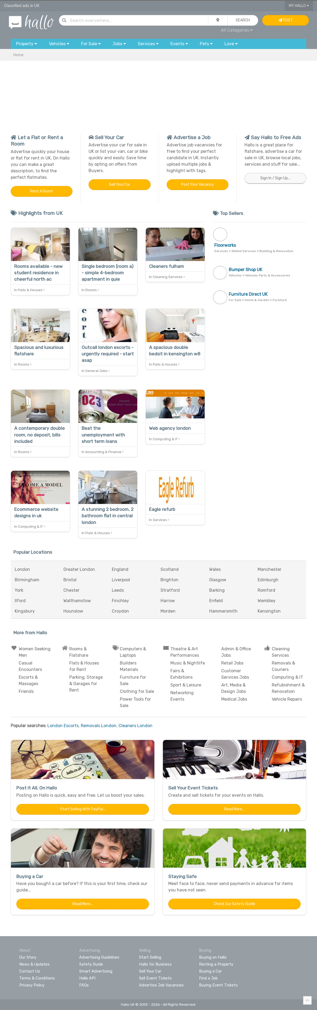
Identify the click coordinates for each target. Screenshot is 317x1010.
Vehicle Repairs (287, 699)
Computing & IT (287, 677)
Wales (215, 569)
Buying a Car (210, 971)
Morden (168, 611)
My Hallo (299, 5)
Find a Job (208, 978)
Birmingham (27, 579)
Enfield (216, 600)
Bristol (70, 579)
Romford (266, 590)
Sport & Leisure (185, 685)
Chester (71, 590)
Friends (26, 691)
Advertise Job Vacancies (161, 985)
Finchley (120, 600)
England (120, 569)
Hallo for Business (155, 964)
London (22, 569)
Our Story (27, 957)
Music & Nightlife (187, 663)
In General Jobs (96, 371)
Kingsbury (25, 611)
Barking (217, 590)
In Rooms (90, 290)
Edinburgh (268, 579)
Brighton (169, 579)
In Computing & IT (164, 439)
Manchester (269, 569)
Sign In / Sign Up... (275, 178)
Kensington (269, 611)
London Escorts (63, 725)
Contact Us (29, 971)
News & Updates (34, 964)
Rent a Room (41, 191)
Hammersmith (223, 611)
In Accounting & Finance (103, 452)
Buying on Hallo (213, 957)
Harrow (168, 600)
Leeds (118, 590)
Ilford (20, 600)
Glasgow (217, 579)
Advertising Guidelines (99, 957)
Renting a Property (216, 964)
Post (285, 20)
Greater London (79, 569)
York (19, 590)
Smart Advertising (95, 971)
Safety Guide (91, 964)
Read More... (234, 809)
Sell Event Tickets (155, 978)
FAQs (84, 985)
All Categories (237, 30)
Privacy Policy (31, 985)
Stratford (170, 590)
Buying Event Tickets (218, 985)
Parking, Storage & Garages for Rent (86, 684)
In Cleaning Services (167, 277)
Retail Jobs (232, 663)
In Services (159, 520)
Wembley (267, 600)
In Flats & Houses (29, 290)
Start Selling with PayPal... (82, 809)
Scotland (170, 569)
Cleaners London (135, 725)
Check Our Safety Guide (234, 904)
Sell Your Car (119, 184)
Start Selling (150, 957)
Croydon (120, 611)
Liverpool (121, 579)
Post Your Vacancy (197, 184)
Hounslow (73, 611)
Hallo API (87, 978)
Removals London (98, 725)
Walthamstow (77, 600)
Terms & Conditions (37, 978)
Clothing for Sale (137, 691)
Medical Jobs (234, 699)
